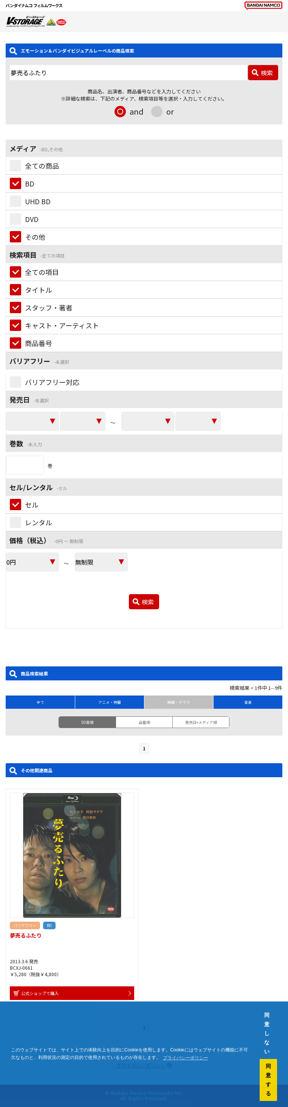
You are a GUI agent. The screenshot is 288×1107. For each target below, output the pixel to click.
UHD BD (38, 201)
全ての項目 (42, 272)
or (170, 111)
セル (32, 504)
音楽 (248, 702)
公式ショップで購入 (40, 993)
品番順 (144, 722)
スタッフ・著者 (49, 307)
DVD (32, 219)
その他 (35, 237)
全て (40, 702)
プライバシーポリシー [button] (185, 1057)
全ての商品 (42, 166)
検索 (267, 72)
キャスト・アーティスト (62, 325)
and (137, 111)
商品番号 (38, 343)
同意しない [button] (266, 1033)
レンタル (38, 522)
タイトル (38, 290)
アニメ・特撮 (109, 702)
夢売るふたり (26, 935)
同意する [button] (268, 1079)
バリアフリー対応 (52, 382)
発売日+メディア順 (201, 722)
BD (29, 183)
